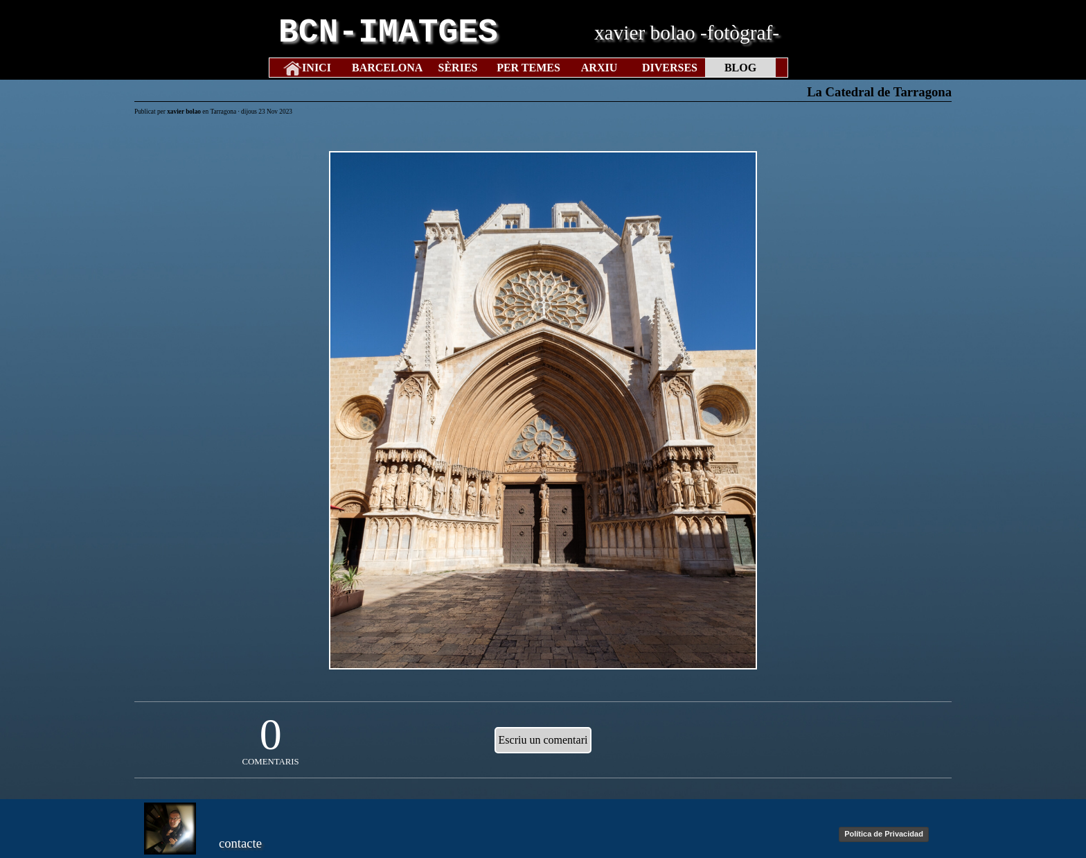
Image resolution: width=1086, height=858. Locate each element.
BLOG (740, 67)
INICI (316, 67)
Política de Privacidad (883, 834)
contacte (240, 843)
